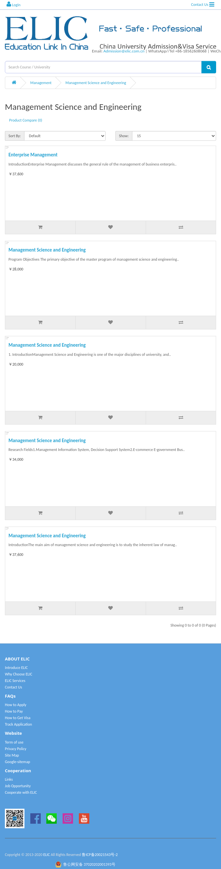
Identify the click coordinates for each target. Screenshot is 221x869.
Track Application (18, 724)
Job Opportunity (18, 786)
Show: (124, 136)
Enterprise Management (32, 155)
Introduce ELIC (16, 667)
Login (14, 4)
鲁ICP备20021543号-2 (100, 854)
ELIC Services (15, 680)
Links (9, 779)
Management (41, 82)
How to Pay (14, 711)
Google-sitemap (17, 762)
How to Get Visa (17, 718)
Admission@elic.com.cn (123, 51)
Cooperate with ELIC (21, 792)
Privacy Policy (15, 748)
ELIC (46, 854)
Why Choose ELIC (18, 674)
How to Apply (15, 704)
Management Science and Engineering (96, 82)
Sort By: (14, 136)
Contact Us (199, 4)
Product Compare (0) (25, 120)
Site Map (12, 755)
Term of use (14, 742)
